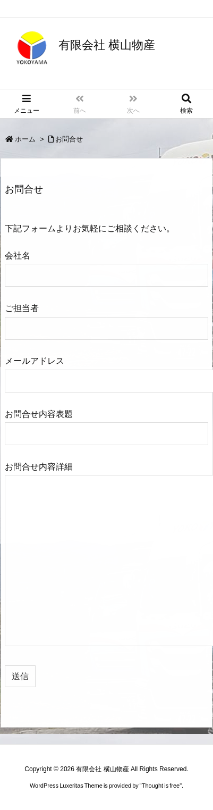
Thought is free (161, 785)
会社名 (106, 265)
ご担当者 (106, 318)
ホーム (25, 139)
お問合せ (69, 139)
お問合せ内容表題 (106, 424)
